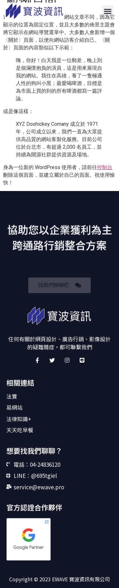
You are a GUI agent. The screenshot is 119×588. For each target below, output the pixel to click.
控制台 (104, 167)
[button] (108, 11)
